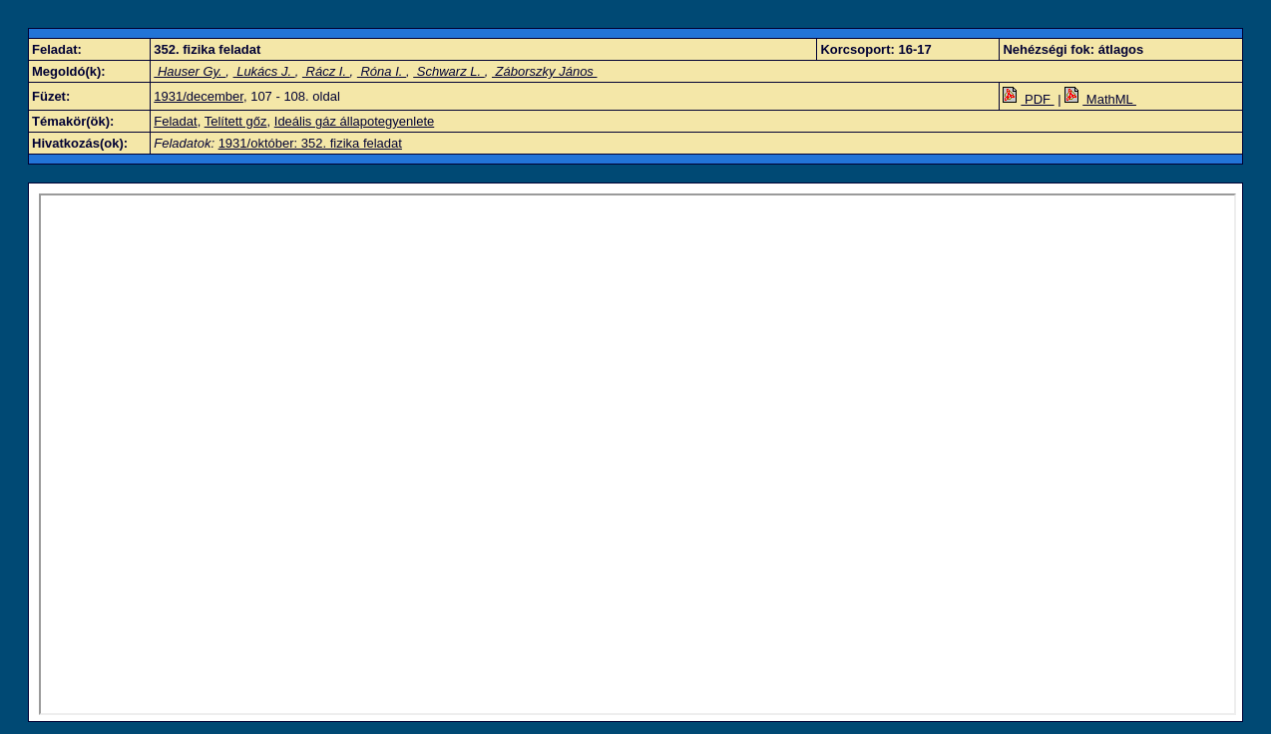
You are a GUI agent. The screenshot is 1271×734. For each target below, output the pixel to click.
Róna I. (381, 71)
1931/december (198, 96)
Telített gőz (236, 121)
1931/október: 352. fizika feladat (310, 143)
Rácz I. (326, 71)
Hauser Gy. (189, 71)
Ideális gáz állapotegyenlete (354, 121)
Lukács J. (264, 71)
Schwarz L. (449, 71)
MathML (1100, 99)
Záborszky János (545, 71)
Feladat (175, 121)
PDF (1028, 99)
